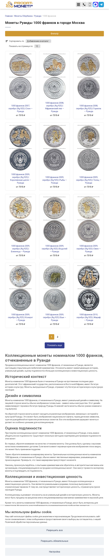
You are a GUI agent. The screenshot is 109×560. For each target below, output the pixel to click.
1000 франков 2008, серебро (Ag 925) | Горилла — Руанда (88, 108)
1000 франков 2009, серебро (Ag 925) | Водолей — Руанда (54, 249)
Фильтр (54, 33)
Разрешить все (54, 530)
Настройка (54, 551)
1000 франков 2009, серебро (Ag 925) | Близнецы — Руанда (20, 249)
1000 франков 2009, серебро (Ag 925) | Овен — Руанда (88, 249)
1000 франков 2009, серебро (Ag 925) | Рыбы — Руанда (54, 180)
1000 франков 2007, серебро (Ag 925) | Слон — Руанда (21, 108)
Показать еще (54, 345)
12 (37, 46)
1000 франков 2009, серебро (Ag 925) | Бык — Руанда (54, 317)
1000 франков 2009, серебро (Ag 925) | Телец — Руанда (88, 180)
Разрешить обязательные (54, 541)
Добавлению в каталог (38, 41)
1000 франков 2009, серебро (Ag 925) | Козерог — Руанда (20, 317)
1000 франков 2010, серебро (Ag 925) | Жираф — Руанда (88, 317)
